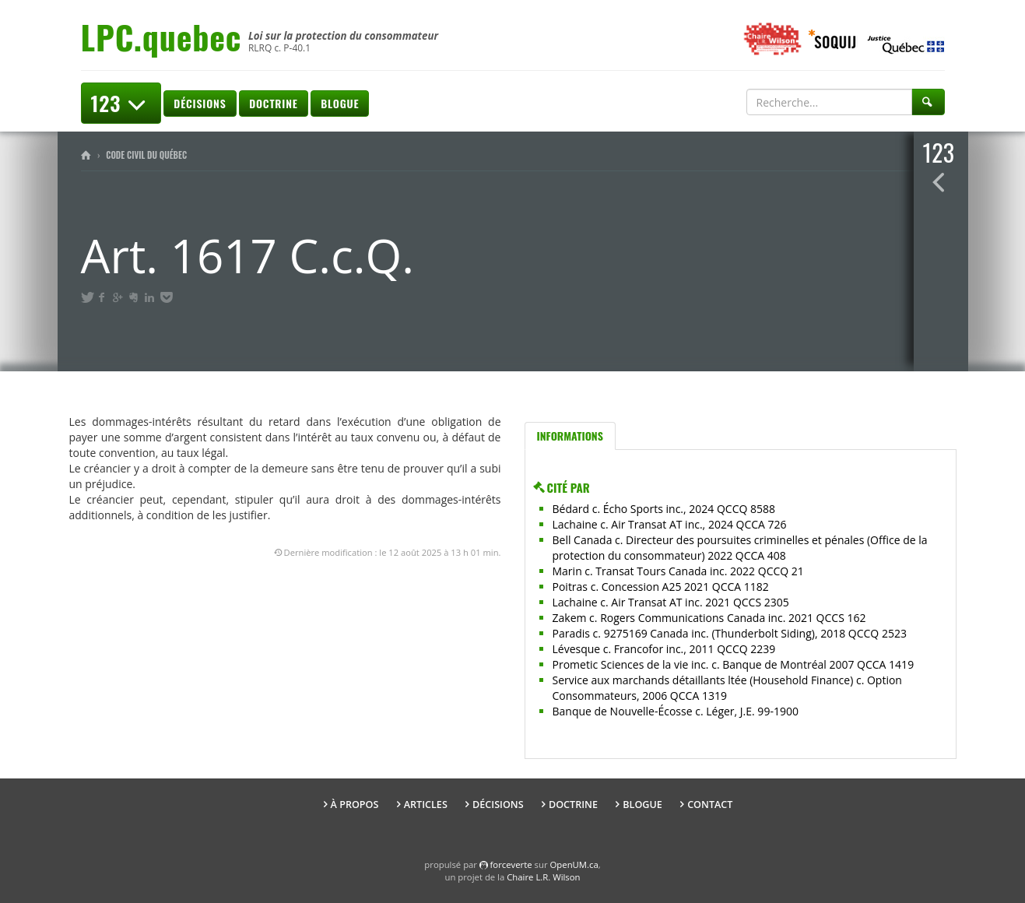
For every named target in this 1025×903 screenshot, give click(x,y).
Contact (709, 804)
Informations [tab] (570, 435)
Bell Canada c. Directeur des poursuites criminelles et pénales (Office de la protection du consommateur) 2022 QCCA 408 (740, 547)
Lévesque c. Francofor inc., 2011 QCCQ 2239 (664, 648)
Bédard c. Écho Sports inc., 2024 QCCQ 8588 (664, 508)
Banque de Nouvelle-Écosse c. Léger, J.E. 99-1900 (676, 711)
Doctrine (273, 103)
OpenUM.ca (574, 864)
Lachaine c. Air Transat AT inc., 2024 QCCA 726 (670, 524)
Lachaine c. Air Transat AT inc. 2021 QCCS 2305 (671, 602)
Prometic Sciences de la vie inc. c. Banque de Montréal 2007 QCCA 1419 (733, 664)
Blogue (340, 103)
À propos (355, 804)
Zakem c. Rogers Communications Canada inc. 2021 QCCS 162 (709, 617)
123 (121, 103)
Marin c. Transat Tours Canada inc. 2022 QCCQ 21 (678, 571)
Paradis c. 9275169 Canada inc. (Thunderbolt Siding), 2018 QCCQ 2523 (730, 633)
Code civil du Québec (146, 155)
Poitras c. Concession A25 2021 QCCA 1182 (661, 586)
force (511, 864)
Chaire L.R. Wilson (543, 877)
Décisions (200, 103)
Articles (426, 804)
